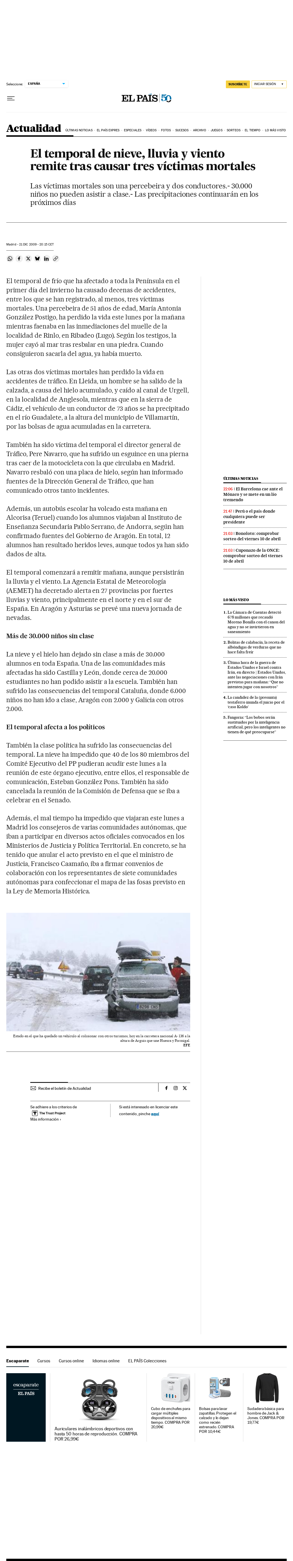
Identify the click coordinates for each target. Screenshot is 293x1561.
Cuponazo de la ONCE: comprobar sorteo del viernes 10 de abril (253, 556)
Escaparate (17, 1360)
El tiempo (252, 130)
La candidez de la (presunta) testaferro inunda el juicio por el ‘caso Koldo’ (256, 702)
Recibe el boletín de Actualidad (64, 1088)
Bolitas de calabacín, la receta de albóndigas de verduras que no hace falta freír (256, 647)
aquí (155, 1113)
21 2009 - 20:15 (36, 244)
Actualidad (33, 128)
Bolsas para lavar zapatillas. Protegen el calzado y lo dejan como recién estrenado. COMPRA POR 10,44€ (217, 1420)
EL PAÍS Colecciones (147, 1360)
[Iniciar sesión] (269, 84)
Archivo (199, 130)
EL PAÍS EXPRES (108, 130)
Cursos (43, 1360)
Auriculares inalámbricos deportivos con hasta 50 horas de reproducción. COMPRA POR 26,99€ (96, 1434)
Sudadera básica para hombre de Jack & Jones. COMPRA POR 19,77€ (265, 1416)
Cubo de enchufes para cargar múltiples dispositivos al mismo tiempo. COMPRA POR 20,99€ (170, 1418)
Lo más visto (275, 130)
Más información (45, 1119)
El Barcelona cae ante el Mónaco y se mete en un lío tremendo (253, 494)
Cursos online (71, 1360)
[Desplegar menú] (10, 98)
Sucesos (182, 130)
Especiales (132, 130)
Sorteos (233, 130)
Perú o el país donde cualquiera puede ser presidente (249, 517)
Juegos (216, 130)
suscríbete (237, 84)
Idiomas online (106, 1360)
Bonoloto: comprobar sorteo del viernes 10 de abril (252, 536)
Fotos (166, 130)
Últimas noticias (79, 130)
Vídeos (151, 130)
